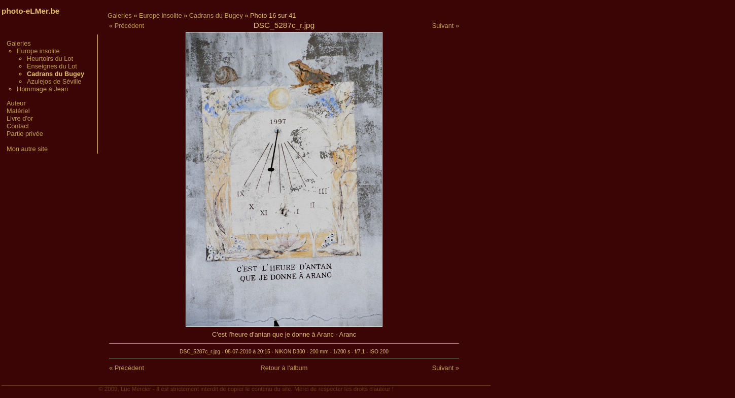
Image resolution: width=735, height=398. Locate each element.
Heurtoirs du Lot (50, 58)
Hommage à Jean (42, 89)
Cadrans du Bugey (216, 15)
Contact (18, 126)
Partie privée (25, 133)
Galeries (19, 43)
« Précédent (126, 25)
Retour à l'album (284, 368)
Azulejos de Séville (54, 81)
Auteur (16, 103)
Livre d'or (20, 118)
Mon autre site (27, 149)
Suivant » (445, 25)
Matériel (18, 111)
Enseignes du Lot (52, 66)
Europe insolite (38, 51)
